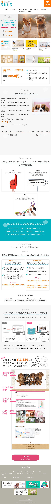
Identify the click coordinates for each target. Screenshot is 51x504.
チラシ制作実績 (19, 473)
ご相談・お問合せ (25, 457)
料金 (31, 9)
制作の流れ (43, 9)
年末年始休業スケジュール (30, 48)
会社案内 (30, 11)
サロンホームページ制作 (25, 499)
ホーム (6, 9)
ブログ (4, 477)
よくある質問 (22, 11)
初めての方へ (13, 9)
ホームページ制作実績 (7, 474)
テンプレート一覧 (23, 9)
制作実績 (36, 9)
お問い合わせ (30, 477)
